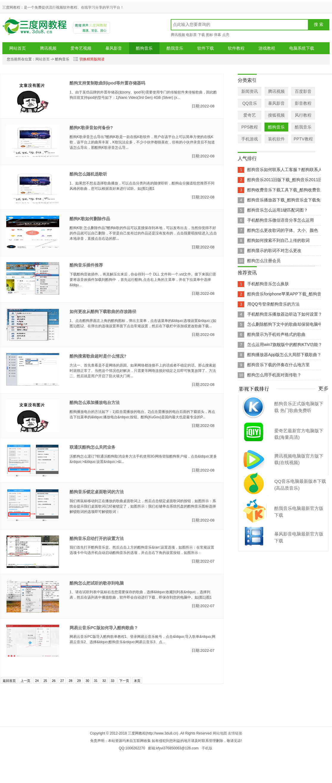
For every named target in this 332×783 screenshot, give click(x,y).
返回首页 (9, 680)
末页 (137, 680)
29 (79, 680)
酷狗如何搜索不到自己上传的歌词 (278, 240)
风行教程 (303, 115)
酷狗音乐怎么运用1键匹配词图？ (277, 210)
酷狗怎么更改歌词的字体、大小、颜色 (282, 230)
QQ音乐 (249, 103)
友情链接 (235, 733)
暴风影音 (113, 48)
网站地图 (220, 733)
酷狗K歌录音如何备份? (91, 127)
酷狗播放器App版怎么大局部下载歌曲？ (284, 354)
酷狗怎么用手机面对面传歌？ (274, 374)
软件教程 (236, 48)
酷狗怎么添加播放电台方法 (95, 402)
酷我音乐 (175, 48)
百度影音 (303, 91)
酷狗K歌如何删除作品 (90, 218)
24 (37, 680)
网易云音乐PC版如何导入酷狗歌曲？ (104, 627)
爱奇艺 (249, 115)
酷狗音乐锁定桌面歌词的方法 (97, 491)
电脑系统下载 (301, 48)
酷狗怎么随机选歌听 (88, 174)
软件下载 (205, 48)
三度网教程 (35, 28)
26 (54, 680)
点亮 (225, 35)
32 (104, 680)
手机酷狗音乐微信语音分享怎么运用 (280, 220)
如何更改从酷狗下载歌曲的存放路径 (103, 311)
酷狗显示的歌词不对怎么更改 (274, 250)
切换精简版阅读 (88, 59)
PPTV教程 (303, 139)
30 (87, 680)
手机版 (207, 748)
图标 (209, 35)
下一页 (124, 680)
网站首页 (17, 48)
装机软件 (276, 139)
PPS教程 (249, 127)
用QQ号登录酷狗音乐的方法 (273, 304)
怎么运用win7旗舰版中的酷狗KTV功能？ (284, 344)
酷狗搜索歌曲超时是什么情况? (98, 356)
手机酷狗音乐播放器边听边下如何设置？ (284, 314)
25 (45, 680)
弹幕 (217, 35)
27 (62, 680)
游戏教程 (267, 48)
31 (96, 680)
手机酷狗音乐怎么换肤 (268, 283)
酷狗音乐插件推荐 (86, 265)
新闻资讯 (249, 91)
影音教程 (303, 103)
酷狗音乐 (144, 48)
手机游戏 (249, 139)
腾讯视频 (178, 35)
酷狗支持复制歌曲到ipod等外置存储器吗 (107, 83)
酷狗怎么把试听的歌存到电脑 (97, 583)
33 (112, 680)
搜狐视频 (276, 115)
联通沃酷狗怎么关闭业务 (92, 447)
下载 (201, 35)
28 (70, 680)
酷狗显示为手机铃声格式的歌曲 (276, 334)
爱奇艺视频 (81, 48)
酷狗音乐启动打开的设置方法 (97, 538)
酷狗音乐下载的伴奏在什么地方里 (278, 364)
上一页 (25, 680)
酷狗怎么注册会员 (264, 260)
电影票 (191, 35)
